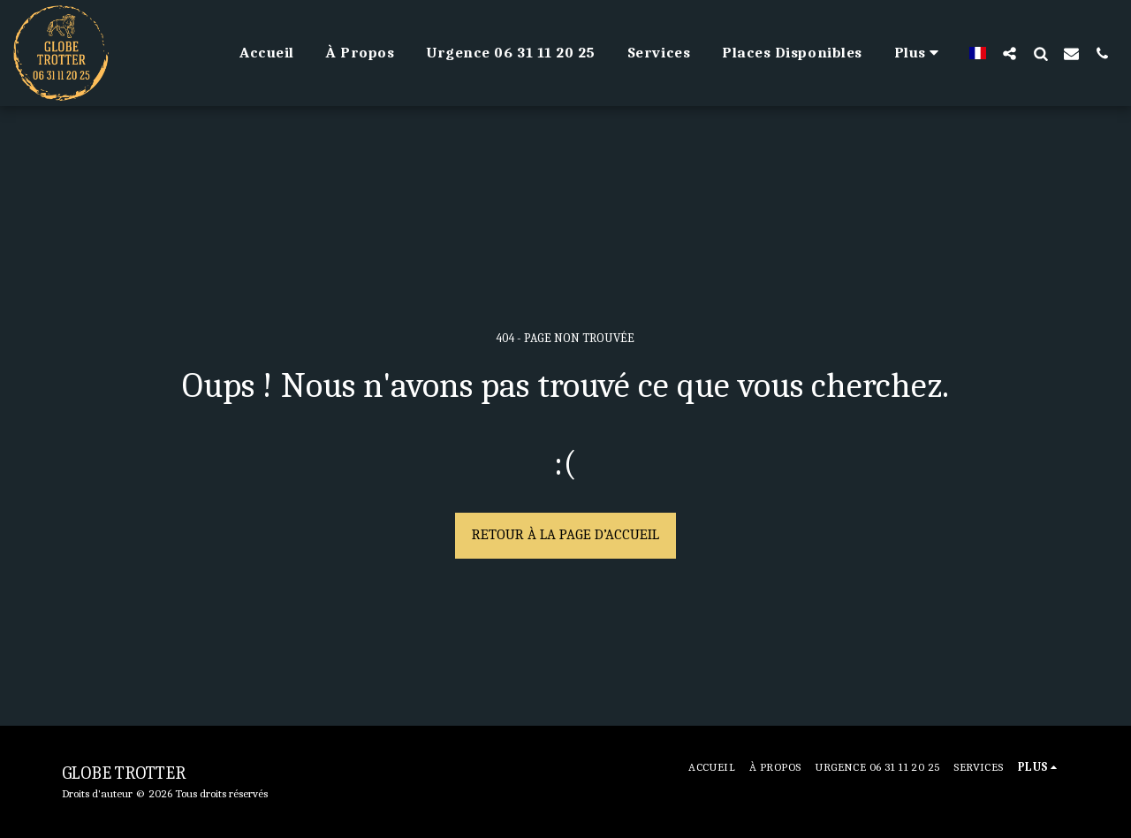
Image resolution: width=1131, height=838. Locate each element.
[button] (1009, 53)
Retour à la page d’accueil (565, 534)
